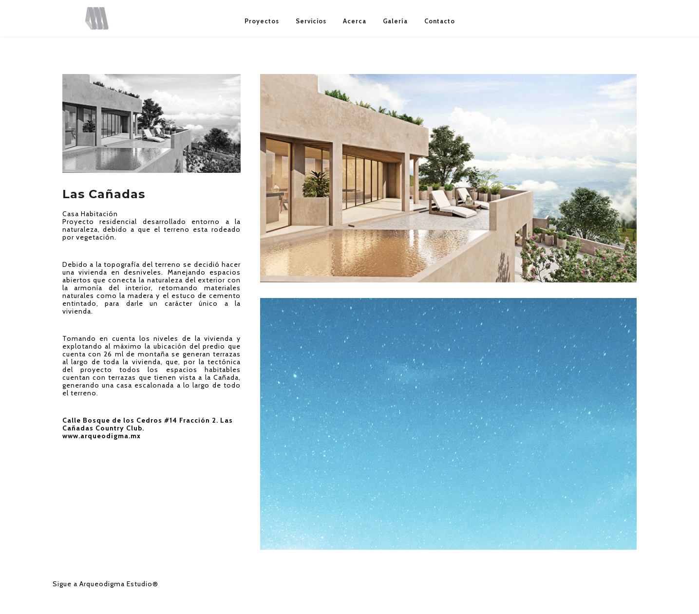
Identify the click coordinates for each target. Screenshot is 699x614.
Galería (395, 21)
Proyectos (262, 21)
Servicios (311, 21)
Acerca (354, 21)
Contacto (439, 21)
